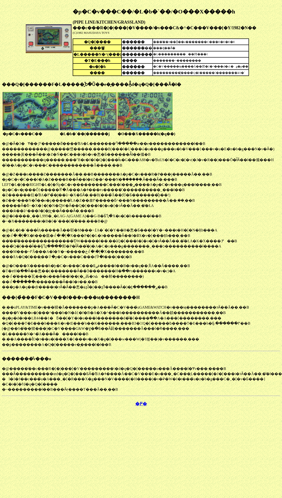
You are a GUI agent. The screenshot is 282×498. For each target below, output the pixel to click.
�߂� (141, 403)
